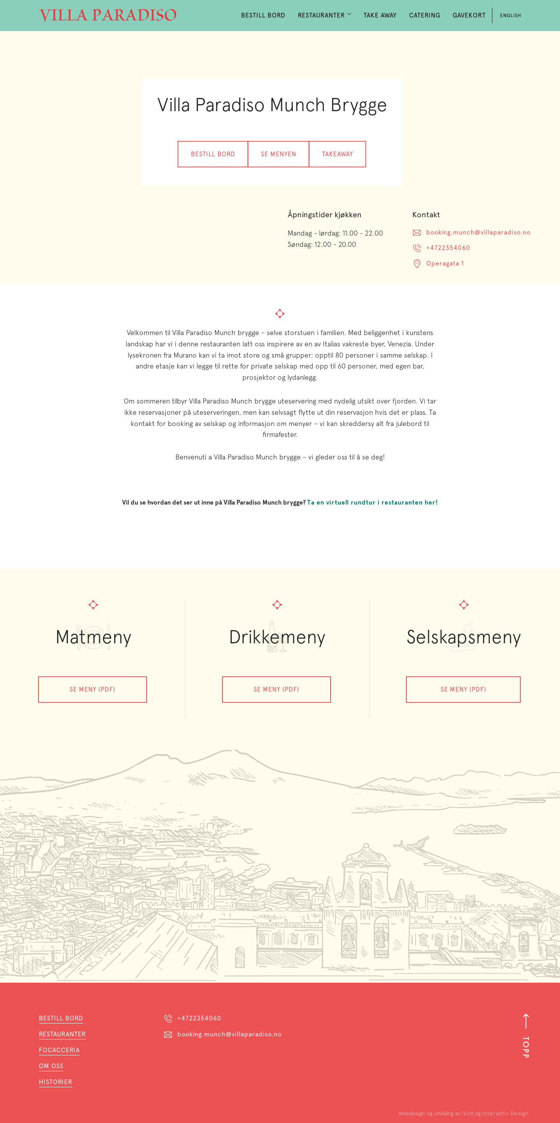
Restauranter (62, 1034)
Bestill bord (213, 153)
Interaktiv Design (505, 1113)
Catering (424, 15)
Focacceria (59, 1050)
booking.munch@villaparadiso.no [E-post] (478, 232)
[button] (324, 15)
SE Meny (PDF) (463, 689)
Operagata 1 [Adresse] (445, 263)
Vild (468, 1113)
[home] (107, 15)
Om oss (51, 1066)
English (510, 15)
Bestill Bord (263, 15)
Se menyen (278, 153)
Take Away (380, 15)
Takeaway (337, 153)
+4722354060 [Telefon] (448, 247)
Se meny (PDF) (93, 689)
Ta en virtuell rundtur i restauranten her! (372, 502)
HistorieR (55, 1082)
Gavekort (469, 15)
